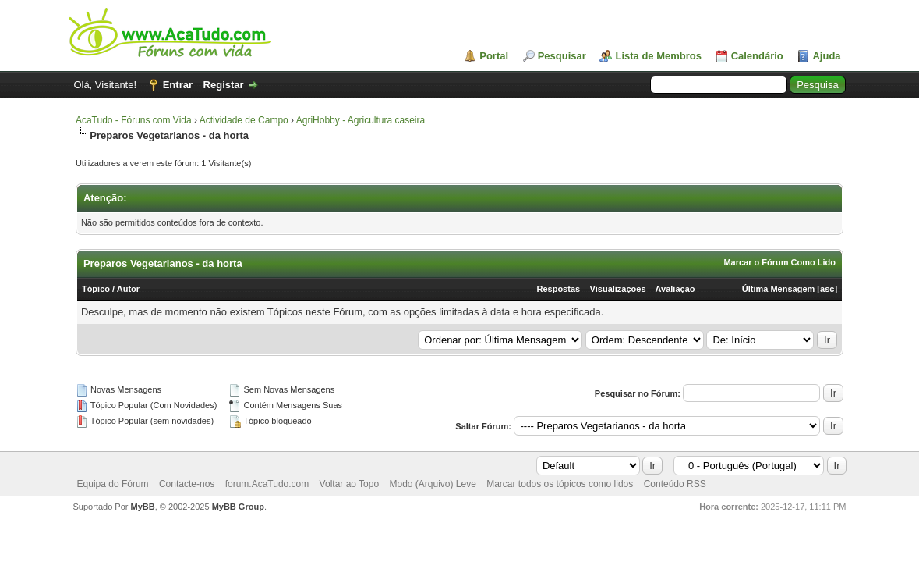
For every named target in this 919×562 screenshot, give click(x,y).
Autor (128, 288)
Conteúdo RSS (675, 483)
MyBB (143, 506)
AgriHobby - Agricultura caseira (360, 120)
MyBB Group (238, 506)
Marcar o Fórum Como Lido (779, 262)
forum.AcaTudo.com (267, 483)
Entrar (178, 85)
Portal (493, 56)
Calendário (757, 56)
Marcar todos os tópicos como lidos (559, 483)
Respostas (559, 288)
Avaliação (675, 288)
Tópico (96, 288)
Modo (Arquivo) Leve (432, 483)
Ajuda (826, 56)
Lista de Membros (658, 56)
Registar (223, 85)
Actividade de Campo (244, 120)
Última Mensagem (778, 288)
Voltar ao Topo (350, 483)
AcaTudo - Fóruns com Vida (134, 120)
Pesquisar (562, 56)
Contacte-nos (186, 483)
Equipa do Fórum (113, 483)
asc (827, 288)
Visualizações (618, 288)
